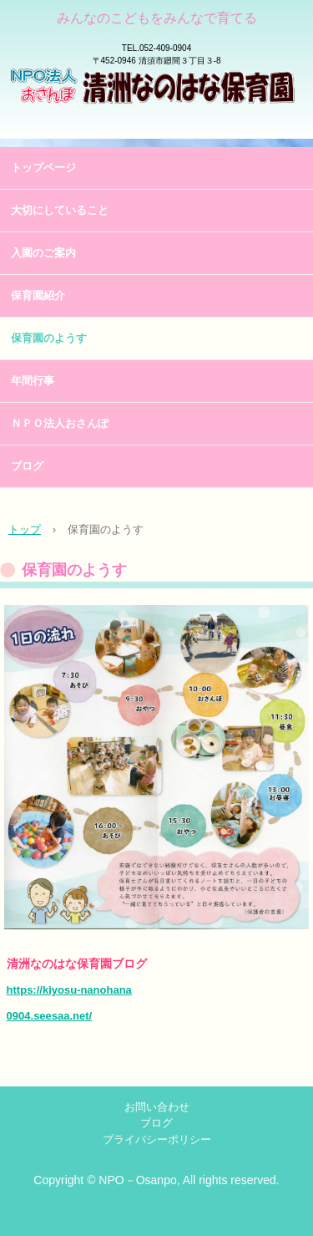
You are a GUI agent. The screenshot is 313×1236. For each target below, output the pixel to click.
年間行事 (32, 380)
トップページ (43, 167)
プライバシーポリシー (157, 1139)
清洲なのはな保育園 (156, 108)
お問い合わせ (156, 1107)
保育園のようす (49, 338)
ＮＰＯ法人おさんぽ (60, 423)
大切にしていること (60, 210)
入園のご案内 (43, 253)
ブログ (27, 466)
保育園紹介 (38, 295)
